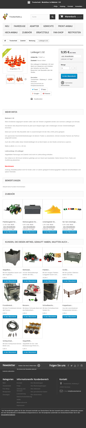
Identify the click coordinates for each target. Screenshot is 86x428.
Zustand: (34, 60)
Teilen (43, 89)
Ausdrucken (38, 99)
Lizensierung (21, 394)
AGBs (19, 399)
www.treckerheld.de (37, 83)
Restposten (74, 32)
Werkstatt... (27, 270)
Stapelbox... (7, 270)
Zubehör (27, 32)
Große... (65, 270)
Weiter (25, 79)
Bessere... (26, 305)
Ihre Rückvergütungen (38, 386)
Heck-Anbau (11, 32)
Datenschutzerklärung (24, 397)
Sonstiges (6, 394)
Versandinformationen (8, 415)
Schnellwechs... (48, 305)
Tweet (35, 89)
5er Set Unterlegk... (69, 222)
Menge (63, 65)
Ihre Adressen (35, 389)
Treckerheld (7, 386)
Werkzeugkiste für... (30, 222)
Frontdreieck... (8, 305)
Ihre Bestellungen (37, 383)
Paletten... (46, 270)
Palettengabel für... (10, 222)
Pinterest (46, 93)
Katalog (62, 6)
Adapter (34, 26)
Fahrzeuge (19, 26)
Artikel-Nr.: (34, 57)
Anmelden (78, 6)
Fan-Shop (58, 32)
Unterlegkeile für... (49, 222)
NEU (7, 26)
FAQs (56, 6)
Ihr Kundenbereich (39, 379)
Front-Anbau (65, 26)
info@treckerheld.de (74, 391)
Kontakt (70, 6)
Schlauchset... (8, 341)
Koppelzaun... (67, 305)
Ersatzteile (42, 32)
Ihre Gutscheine (36, 394)
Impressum (20, 405)
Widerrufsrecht (22, 402)
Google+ (35, 93)
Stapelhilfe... (27, 341)
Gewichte (48, 26)
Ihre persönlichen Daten (39, 392)
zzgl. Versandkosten (67, 56)
